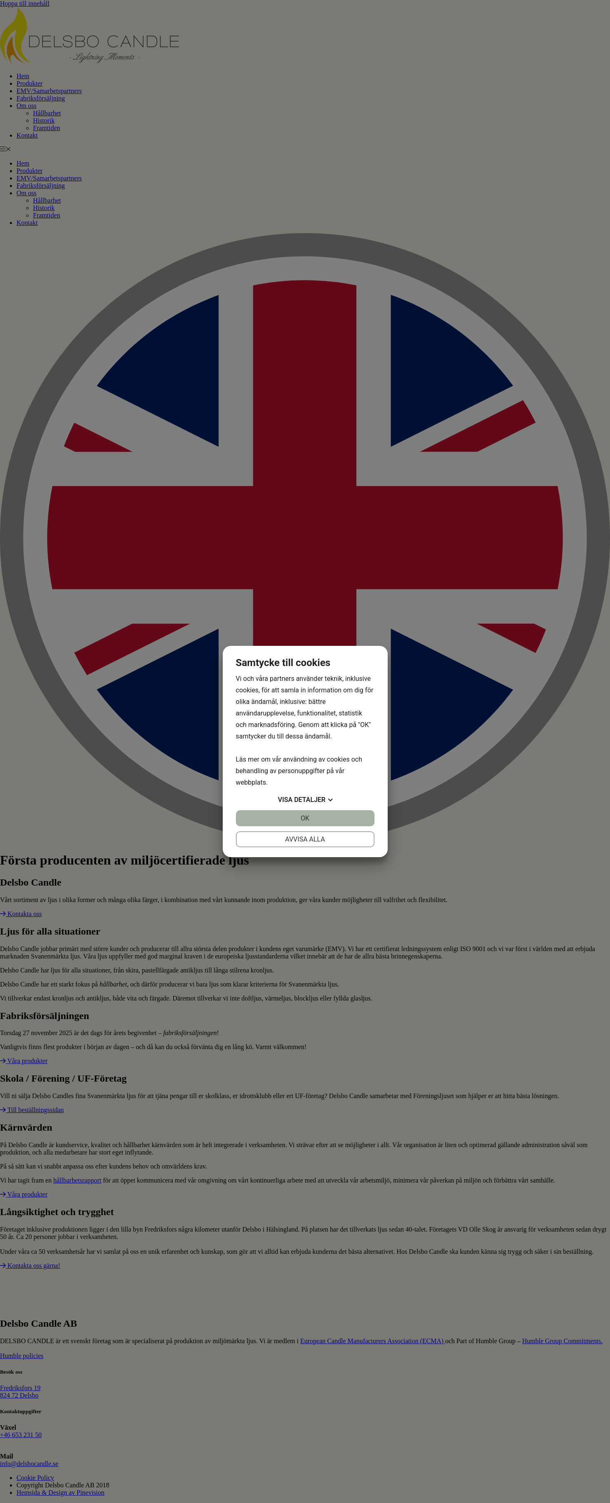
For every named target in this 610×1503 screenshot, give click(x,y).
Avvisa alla (305, 839)
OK (305, 818)
